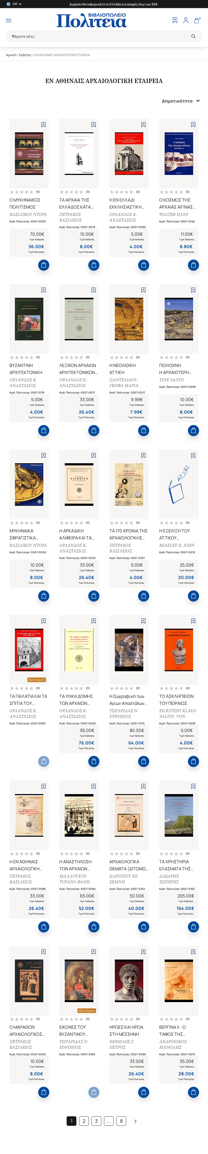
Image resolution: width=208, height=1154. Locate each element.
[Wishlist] (175, 20)
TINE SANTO (171, 380)
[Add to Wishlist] (43, 124)
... (109, 1121)
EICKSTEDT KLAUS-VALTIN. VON (178, 713)
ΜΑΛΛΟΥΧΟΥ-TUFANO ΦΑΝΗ (74, 879)
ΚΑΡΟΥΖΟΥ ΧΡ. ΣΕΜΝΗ (123, 879)
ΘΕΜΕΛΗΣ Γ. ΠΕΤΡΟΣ (121, 1044)
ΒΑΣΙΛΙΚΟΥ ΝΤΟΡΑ (28, 214)
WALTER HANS (173, 214)
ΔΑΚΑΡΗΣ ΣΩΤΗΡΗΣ (169, 879)
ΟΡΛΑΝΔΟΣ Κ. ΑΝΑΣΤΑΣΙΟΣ (123, 217)
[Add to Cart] (43, 265)
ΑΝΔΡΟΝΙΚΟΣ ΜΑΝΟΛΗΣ (173, 1044)
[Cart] (196, 20)
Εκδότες (25, 55)
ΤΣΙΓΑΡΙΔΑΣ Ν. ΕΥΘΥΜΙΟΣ (123, 713)
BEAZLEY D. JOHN (176, 545)
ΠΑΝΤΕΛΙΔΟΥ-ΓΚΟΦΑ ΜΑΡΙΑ (123, 382)
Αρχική (11, 55)
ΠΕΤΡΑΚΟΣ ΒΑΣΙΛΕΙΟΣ (70, 217)
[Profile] (185, 20)
